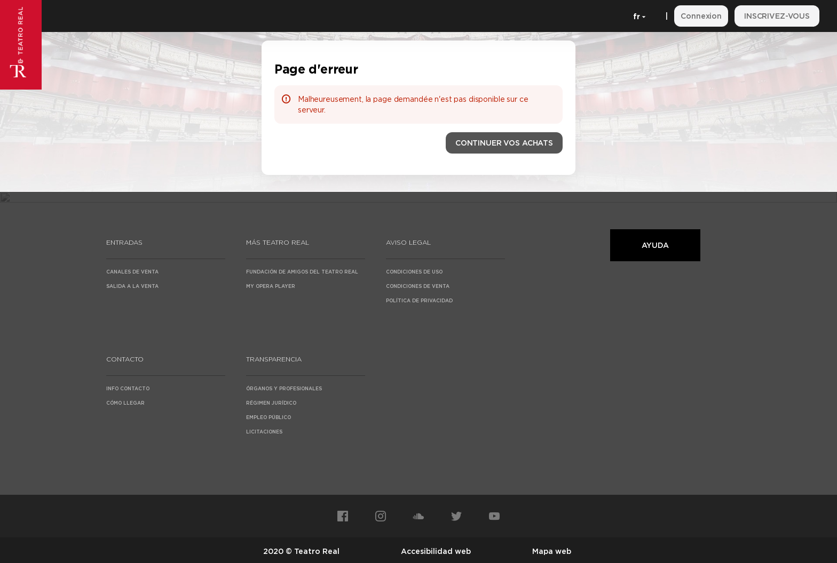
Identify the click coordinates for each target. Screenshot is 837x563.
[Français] (637, 16)
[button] (504, 143)
